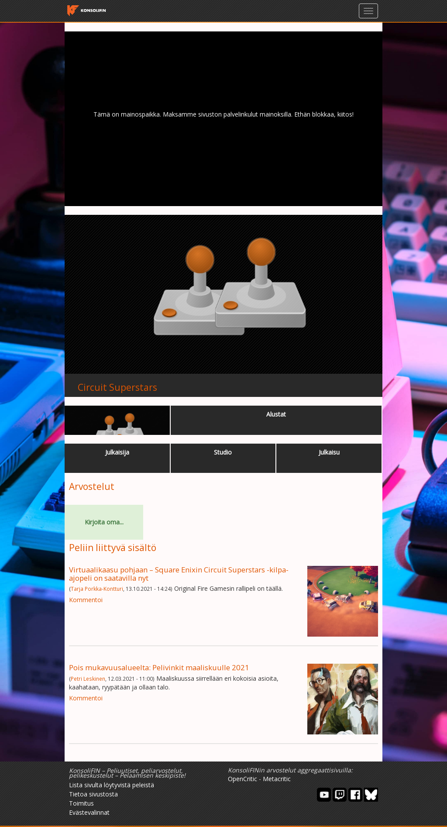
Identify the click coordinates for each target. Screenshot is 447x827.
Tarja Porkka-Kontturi (97, 588)
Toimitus (81, 803)
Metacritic (277, 779)
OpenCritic (242, 779)
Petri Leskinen (88, 678)
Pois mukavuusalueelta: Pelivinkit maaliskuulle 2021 (159, 667)
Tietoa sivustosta (93, 794)
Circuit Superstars (117, 387)
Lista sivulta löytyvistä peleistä (111, 785)
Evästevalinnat (89, 812)
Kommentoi (86, 600)
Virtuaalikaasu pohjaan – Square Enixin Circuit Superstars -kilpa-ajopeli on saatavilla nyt (179, 573)
